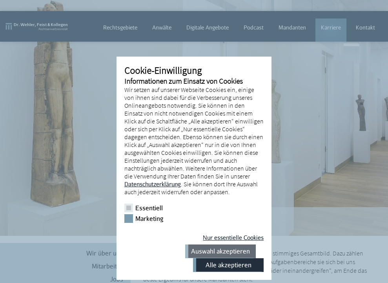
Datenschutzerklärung (152, 183)
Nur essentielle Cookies (233, 237)
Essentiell (149, 208)
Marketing (149, 218)
